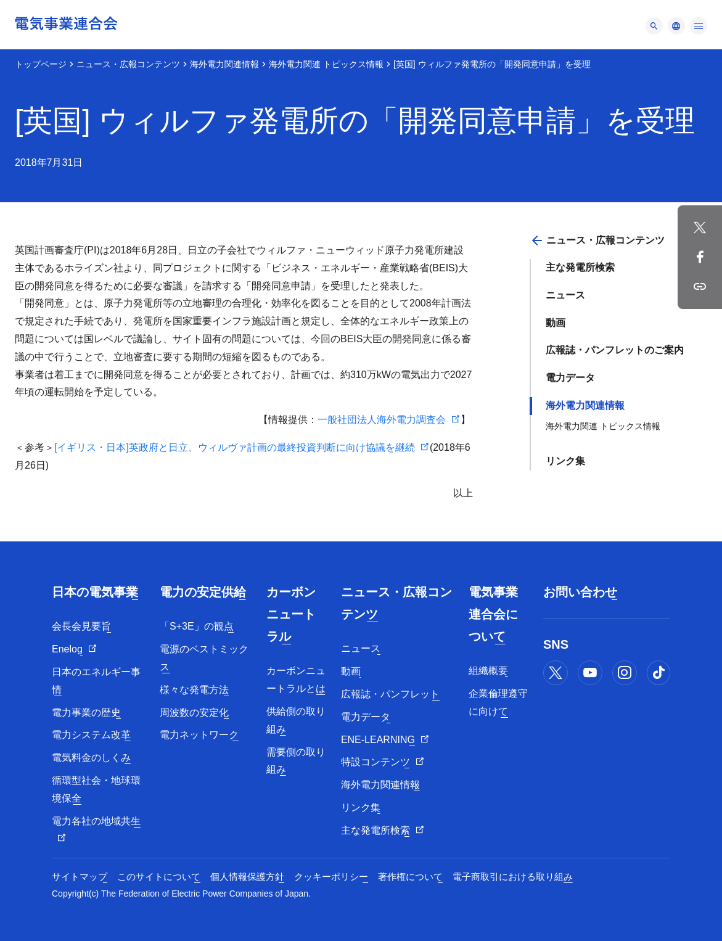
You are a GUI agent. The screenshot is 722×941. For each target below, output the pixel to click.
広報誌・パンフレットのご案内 (615, 350)
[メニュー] (654, 26)
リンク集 (565, 461)
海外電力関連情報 (224, 64)
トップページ (41, 64)
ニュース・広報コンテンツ (128, 64)
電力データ (570, 377)
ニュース (565, 295)
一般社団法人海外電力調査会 (382, 419)
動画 (555, 323)
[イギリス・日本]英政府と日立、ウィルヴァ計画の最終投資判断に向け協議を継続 (234, 447)
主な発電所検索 (580, 267)
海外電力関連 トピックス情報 (326, 64)
